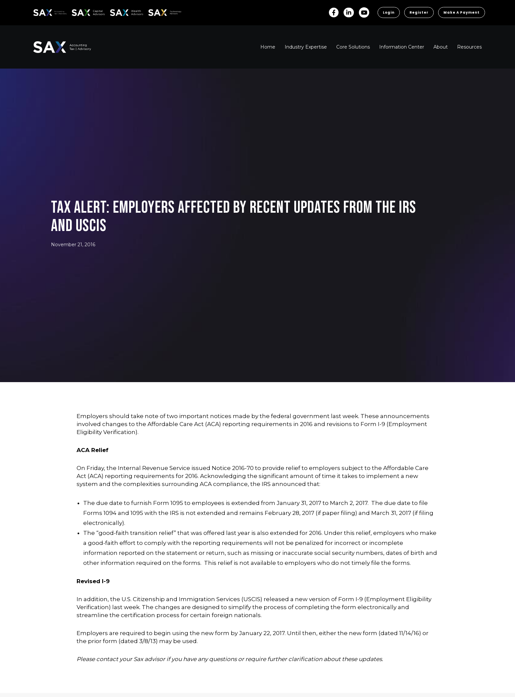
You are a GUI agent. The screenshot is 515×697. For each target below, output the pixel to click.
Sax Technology (160, 12)
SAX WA (117, 11)
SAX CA (79, 11)
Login (388, 12)
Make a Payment (461, 12)
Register (418, 12)
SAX (37, 11)
